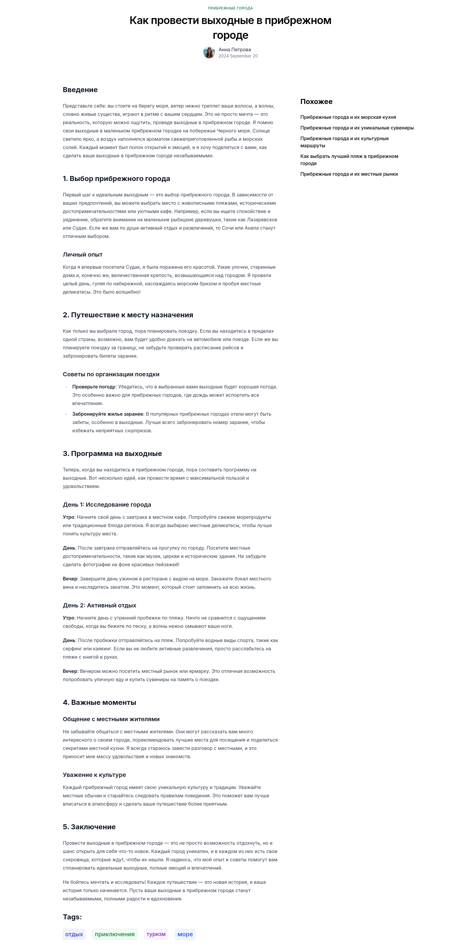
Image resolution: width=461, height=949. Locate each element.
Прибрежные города (230, 8)
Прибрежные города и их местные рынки (349, 174)
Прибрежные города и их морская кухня (348, 117)
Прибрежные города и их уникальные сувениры (357, 128)
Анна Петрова (235, 49)
